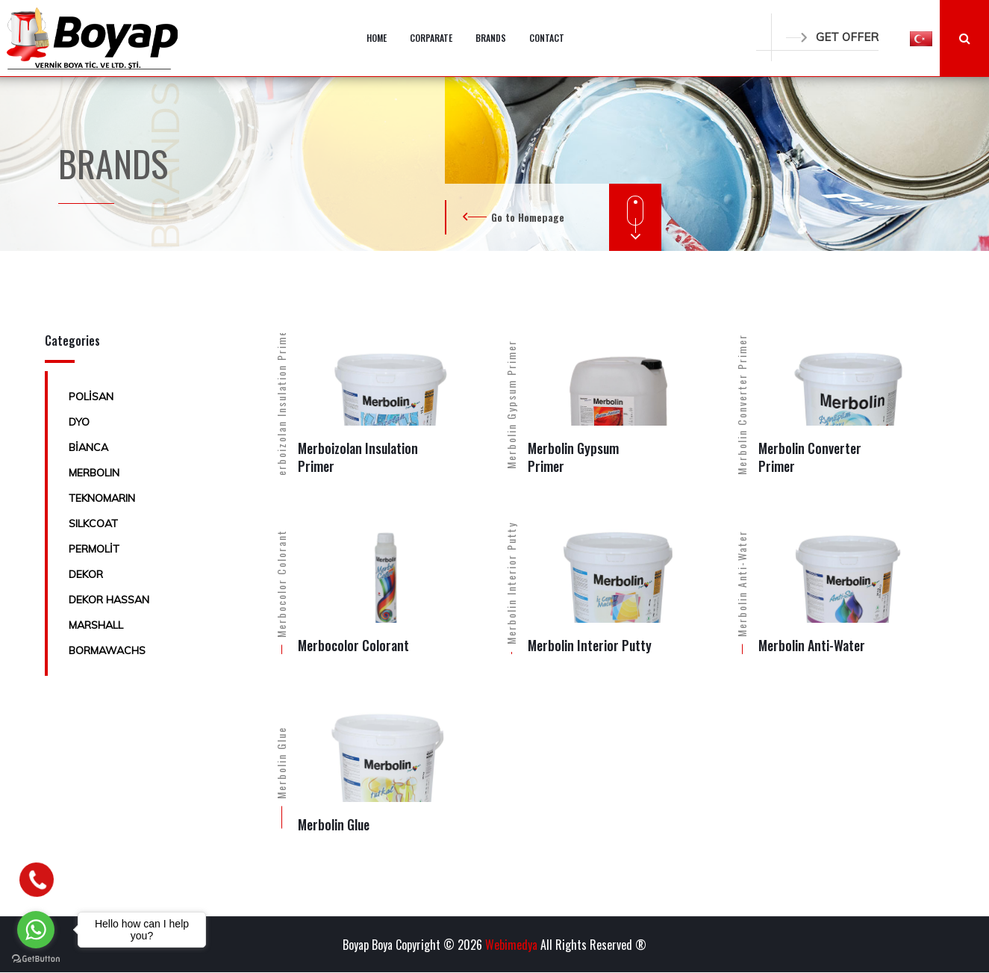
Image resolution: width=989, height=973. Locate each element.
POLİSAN (91, 396)
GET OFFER (832, 37)
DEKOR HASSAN (109, 599)
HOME (376, 37)
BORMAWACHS (107, 650)
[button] (921, 38)
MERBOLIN (94, 472)
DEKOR (86, 574)
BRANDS (490, 37)
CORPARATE (431, 37)
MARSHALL (96, 625)
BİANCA (88, 447)
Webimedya (511, 945)
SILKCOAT (93, 523)
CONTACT (546, 37)
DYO (79, 422)
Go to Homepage (527, 217)
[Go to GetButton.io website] (36, 958)
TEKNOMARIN (102, 498)
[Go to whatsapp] (35, 929)
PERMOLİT (94, 549)
